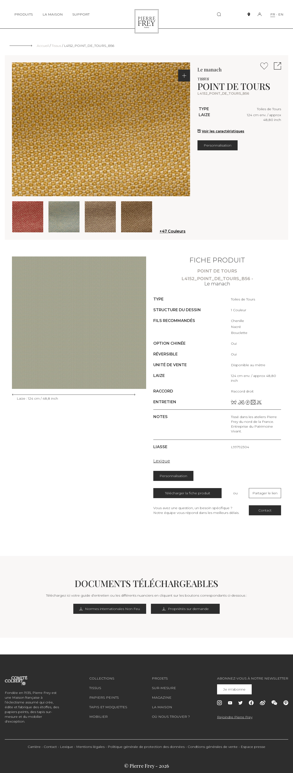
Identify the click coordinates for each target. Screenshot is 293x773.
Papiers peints (104, 697)
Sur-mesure (164, 688)
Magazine (161, 697)
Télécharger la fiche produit (187, 493)
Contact (265, 510)
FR (272, 14)
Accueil (43, 46)
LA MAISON (53, 14)
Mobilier (98, 716)
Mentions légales (90, 747)
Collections (101, 678)
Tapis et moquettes (108, 707)
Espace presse (253, 747)
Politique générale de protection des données (146, 747)
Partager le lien (264, 493)
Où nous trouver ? (171, 716)
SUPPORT (81, 14)
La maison (162, 707)
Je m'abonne (234, 689)
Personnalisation (217, 145)
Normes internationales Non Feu (110, 609)
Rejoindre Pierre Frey (234, 717)
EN (280, 14)
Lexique (161, 461)
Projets (160, 678)
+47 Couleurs (173, 231)
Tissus (56, 46)
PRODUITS (23, 14)
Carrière (34, 747)
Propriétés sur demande (185, 609)
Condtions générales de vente (213, 747)
